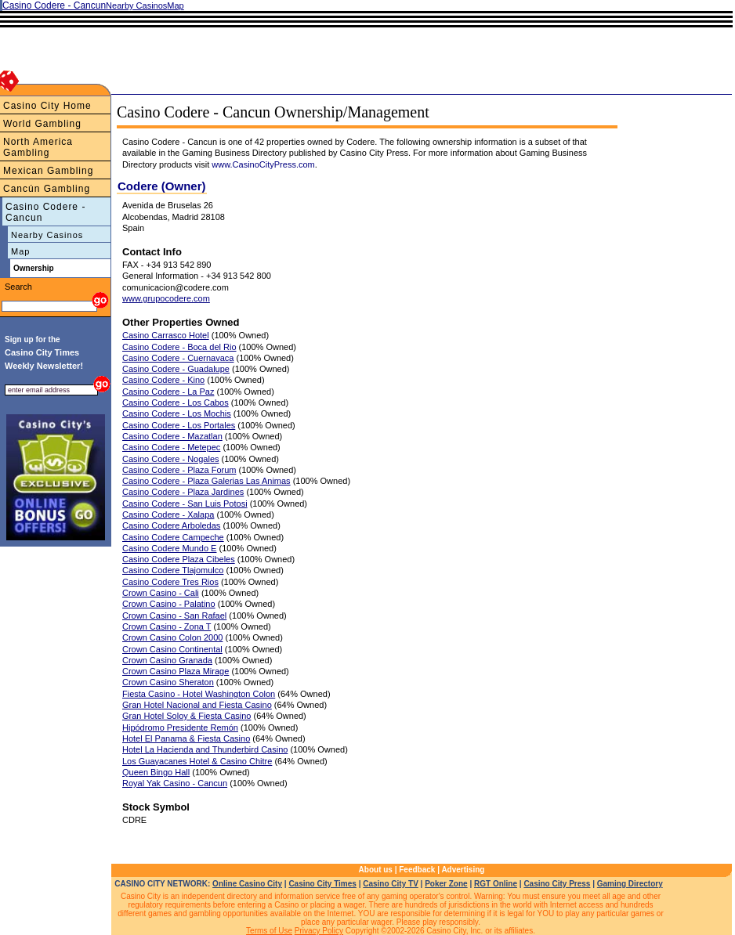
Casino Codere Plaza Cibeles (178, 559)
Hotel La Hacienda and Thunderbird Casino (205, 749)
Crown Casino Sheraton (168, 682)
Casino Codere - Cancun (45, 212)
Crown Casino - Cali (160, 592)
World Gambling (42, 123)
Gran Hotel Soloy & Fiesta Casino (186, 715)
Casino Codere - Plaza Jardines (183, 491)
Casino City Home (47, 105)
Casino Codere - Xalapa (168, 514)
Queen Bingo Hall (156, 772)
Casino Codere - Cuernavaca (178, 358)
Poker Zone (446, 883)
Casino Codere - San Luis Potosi (185, 503)
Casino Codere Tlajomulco (172, 570)
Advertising (462, 869)
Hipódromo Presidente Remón (180, 727)
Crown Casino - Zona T (166, 626)
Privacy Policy (319, 930)
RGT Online (495, 883)
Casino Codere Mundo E (169, 548)
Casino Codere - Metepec (171, 447)
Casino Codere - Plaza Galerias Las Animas (206, 481)
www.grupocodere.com (166, 298)
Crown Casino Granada (167, 660)
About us (376, 869)
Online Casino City (247, 883)
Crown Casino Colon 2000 (172, 637)
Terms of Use (269, 930)
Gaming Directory (630, 883)
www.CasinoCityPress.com (263, 164)
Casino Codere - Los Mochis (176, 413)
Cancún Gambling (46, 188)
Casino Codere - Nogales (170, 459)
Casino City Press (556, 883)
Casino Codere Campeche (173, 537)
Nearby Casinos (47, 235)
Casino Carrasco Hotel (165, 335)
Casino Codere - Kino (163, 379)
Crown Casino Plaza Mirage (175, 671)
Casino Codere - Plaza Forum (179, 470)
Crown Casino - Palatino (168, 603)
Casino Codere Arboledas (171, 525)
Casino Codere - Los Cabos (175, 402)
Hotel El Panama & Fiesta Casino (186, 738)
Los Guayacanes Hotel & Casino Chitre (197, 761)
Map (20, 251)
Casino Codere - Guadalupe (176, 369)
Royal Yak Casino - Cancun (174, 783)
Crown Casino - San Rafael (174, 615)
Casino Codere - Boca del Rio (179, 347)
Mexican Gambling (48, 170)
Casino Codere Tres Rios (170, 582)
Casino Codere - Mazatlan (172, 436)
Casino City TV (390, 883)
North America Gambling (38, 147)
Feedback (417, 869)
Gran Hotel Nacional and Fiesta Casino (197, 704)
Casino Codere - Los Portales (178, 425)
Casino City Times (322, 883)
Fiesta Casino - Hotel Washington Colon (198, 694)
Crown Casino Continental (172, 649)
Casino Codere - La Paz (168, 391)
